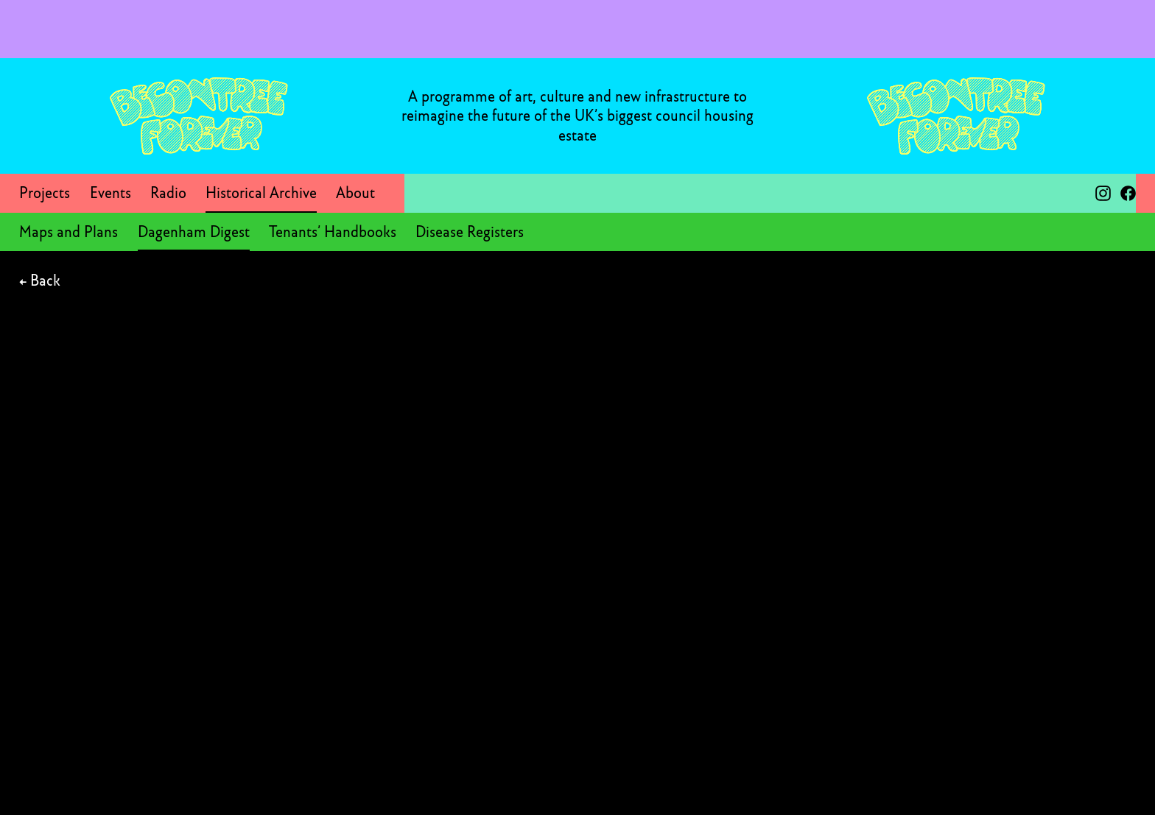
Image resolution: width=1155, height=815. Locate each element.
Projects (44, 192)
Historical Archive (261, 192)
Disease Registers (469, 231)
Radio (168, 192)
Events (110, 192)
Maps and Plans (68, 231)
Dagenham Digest (194, 231)
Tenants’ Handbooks (332, 231)
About (355, 192)
